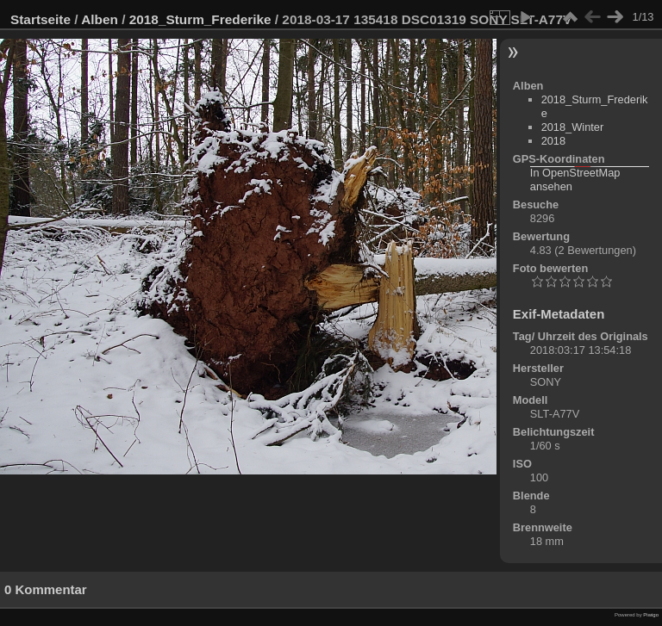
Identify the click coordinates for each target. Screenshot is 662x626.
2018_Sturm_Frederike (200, 19)
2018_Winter (572, 127)
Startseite (40, 19)
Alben (99, 19)
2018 (553, 140)
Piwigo (651, 614)
